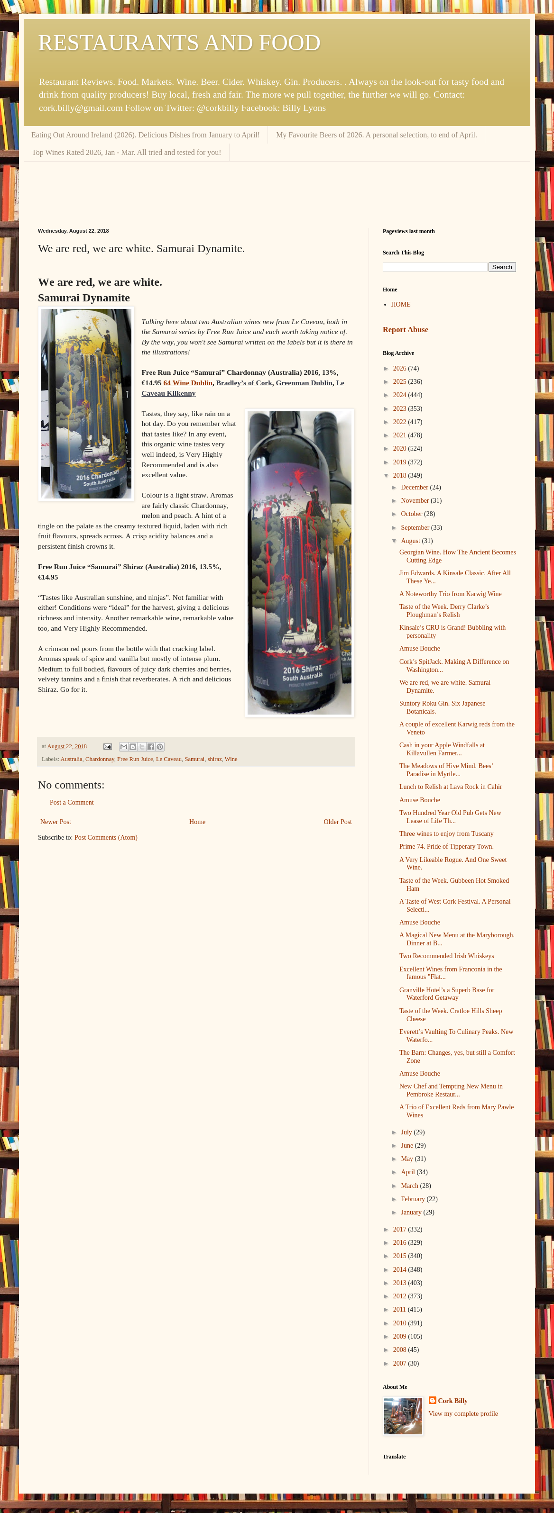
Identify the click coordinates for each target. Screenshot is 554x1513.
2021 (400, 435)
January (412, 1212)
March (410, 1185)
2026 (400, 368)
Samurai (194, 759)
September (416, 527)
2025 (400, 381)
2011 (400, 1309)
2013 (400, 1283)
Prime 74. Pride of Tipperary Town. (446, 846)
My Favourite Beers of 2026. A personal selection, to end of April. (376, 135)
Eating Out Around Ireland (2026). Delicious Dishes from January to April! (145, 135)
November (416, 500)
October (412, 513)
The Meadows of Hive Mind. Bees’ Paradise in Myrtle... (446, 770)
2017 (400, 1229)
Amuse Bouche (419, 648)
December (415, 487)
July (407, 1132)
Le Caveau (169, 759)
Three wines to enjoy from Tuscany (446, 833)
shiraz (215, 759)
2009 (400, 1336)
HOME (401, 304)
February (413, 1199)
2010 (400, 1323)
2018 (400, 475)
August (411, 540)
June (408, 1145)
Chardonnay (99, 759)
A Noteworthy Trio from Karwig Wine (450, 594)
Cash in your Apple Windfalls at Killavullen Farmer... (442, 749)
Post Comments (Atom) (106, 837)
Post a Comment (72, 802)
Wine (231, 759)
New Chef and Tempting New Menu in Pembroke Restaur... (451, 1090)
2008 (400, 1349)
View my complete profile (464, 1413)
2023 (400, 408)
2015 (400, 1255)
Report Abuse (405, 329)
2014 (400, 1269)
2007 (400, 1363)
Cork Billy (453, 1400)
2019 (400, 462)
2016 (400, 1242)
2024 (400, 395)
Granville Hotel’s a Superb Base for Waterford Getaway (446, 994)
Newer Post (55, 821)
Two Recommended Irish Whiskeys (446, 956)
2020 (400, 448)
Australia (72, 759)
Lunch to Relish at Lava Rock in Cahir (450, 786)
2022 (400, 422)
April (408, 1172)
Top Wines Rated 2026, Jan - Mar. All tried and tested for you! (127, 152)
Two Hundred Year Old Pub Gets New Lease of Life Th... (450, 816)
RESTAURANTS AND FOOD (179, 42)
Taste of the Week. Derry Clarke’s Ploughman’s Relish (444, 610)
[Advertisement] (277, 187)
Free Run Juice (135, 759)
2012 (400, 1296)
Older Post (338, 821)
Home (197, 821)
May (408, 1158)
